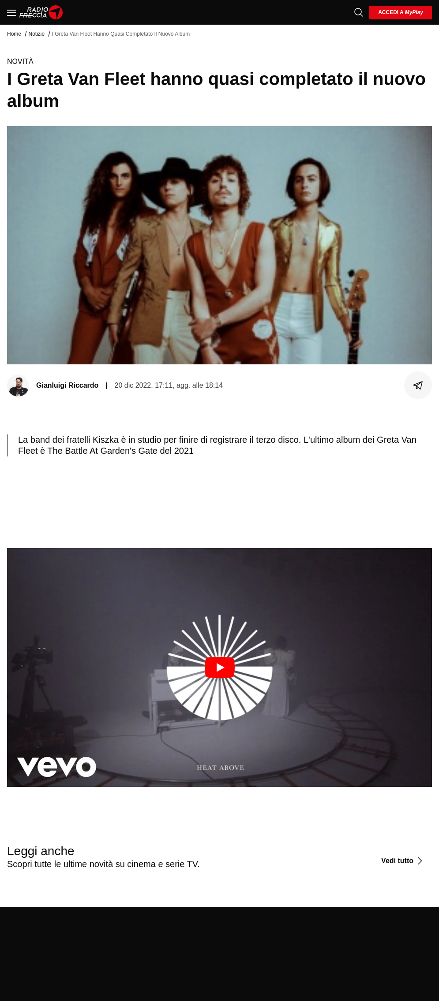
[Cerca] (358, 12)
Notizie (36, 34)
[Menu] (11, 12)
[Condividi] (418, 385)
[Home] (41, 12)
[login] (400, 12)
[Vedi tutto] (403, 861)
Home (14, 34)
